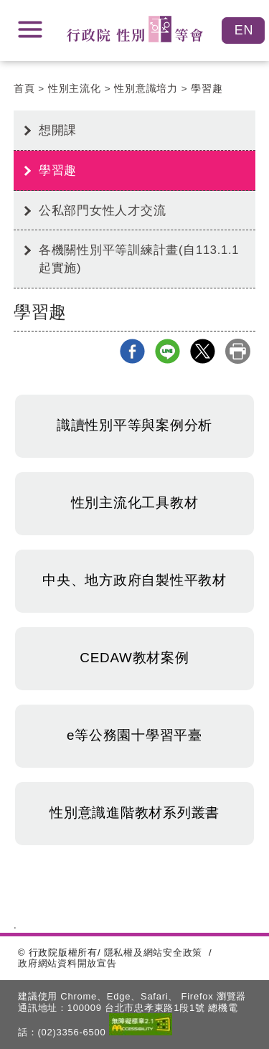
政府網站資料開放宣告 (67, 963)
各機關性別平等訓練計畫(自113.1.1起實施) (139, 258)
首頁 (24, 88)
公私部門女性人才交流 (102, 210)
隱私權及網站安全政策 (153, 952)
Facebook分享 (132, 351)
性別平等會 (135, 29)
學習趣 (206, 88)
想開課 (58, 129)
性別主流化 (74, 88)
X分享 (202, 351)
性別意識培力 (146, 88)
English (243, 30)
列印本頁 (237, 351)
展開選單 (30, 29)
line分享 (167, 351)
